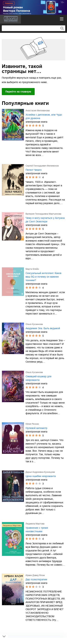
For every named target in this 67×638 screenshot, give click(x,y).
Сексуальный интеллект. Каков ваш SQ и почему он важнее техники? (43, 277)
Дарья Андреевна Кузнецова (40, 472)
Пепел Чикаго (34, 169)
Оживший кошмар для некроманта (38, 378)
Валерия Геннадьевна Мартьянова (43, 214)
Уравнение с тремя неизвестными (37, 529)
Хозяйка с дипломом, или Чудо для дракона (44, 116)
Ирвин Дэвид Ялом (35, 575)
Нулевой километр (36, 428)
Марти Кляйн (32, 269)
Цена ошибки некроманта (41, 476)
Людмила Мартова (35, 523)
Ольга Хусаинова (34, 324)
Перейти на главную (18, 91)
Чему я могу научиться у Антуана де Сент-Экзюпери (45, 220)
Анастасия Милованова (38, 110)
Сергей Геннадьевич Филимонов (42, 166)
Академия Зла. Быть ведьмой (43, 328)
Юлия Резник (32, 424)
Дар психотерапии (36, 579)
